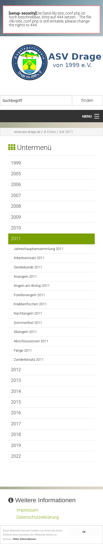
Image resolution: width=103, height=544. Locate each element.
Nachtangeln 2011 (28, 313)
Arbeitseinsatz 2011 (29, 258)
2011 (66, 132)
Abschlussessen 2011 (31, 341)
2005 (16, 173)
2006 (16, 184)
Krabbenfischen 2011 (30, 304)
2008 (16, 206)
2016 (16, 412)
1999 (16, 163)
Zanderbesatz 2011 (29, 359)
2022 (16, 456)
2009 (16, 217)
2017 (16, 423)
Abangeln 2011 (25, 332)
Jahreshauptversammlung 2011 (38, 249)
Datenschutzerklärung (37, 517)
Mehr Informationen (24, 540)
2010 (16, 228)
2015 (16, 402)
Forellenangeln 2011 (29, 295)
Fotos (50, 132)
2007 (16, 195)
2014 (16, 391)
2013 (16, 380)
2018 (16, 434)
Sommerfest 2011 (28, 323)
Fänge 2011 (23, 350)
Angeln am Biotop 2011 (32, 286)
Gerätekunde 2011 (28, 267)
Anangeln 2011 (25, 276)
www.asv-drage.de (27, 132)
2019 (16, 445)
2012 (16, 369)
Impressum (27, 510)
